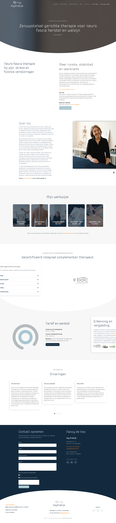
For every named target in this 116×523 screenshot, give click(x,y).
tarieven (87, 4)
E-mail (20, 452)
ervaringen (95, 4)
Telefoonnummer (23, 459)
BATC (81, 4)
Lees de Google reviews (67, 93)
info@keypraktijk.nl (72, 452)
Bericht (20, 465)
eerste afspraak (27, 182)
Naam (20, 446)
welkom (55, 4)
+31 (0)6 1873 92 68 (72, 450)
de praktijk (63, 4)
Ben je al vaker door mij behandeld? (27, 476)
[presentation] (29, 486)
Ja (20, 479)
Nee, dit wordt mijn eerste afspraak (28, 481)
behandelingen (73, 4)
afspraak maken (105, 4)
